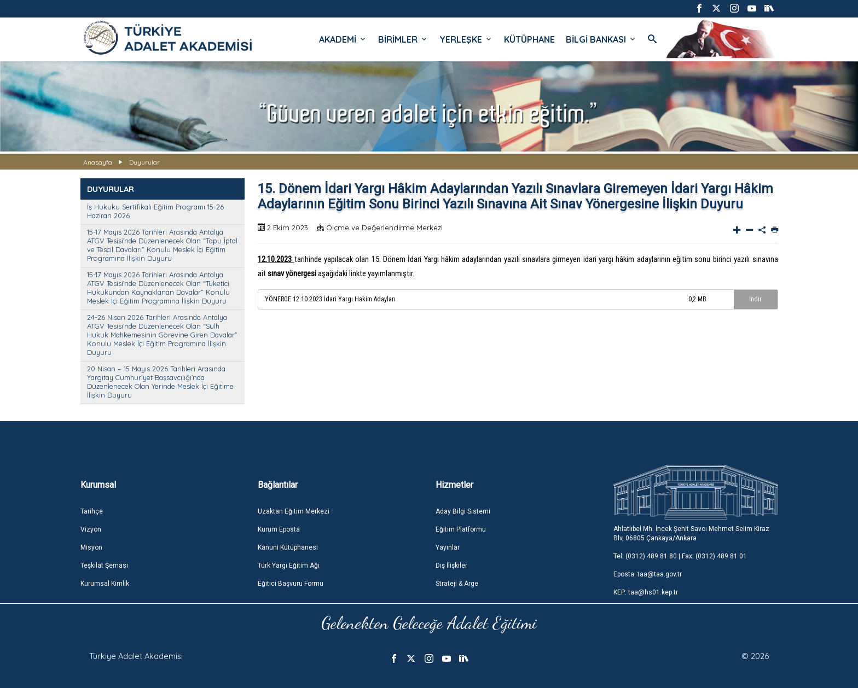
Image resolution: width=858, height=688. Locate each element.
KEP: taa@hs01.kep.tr (645, 592)
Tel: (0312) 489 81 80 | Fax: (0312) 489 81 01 (680, 556)
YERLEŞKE (466, 39)
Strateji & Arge (457, 583)
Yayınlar (448, 547)
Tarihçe (91, 511)
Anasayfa (97, 162)
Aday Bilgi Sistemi (463, 511)
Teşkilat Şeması (104, 565)
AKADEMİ (343, 39)
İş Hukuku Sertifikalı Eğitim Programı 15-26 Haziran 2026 (155, 211)
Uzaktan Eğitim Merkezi (293, 511)
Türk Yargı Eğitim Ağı (289, 565)
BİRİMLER (403, 39)
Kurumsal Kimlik (104, 583)
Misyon (91, 547)
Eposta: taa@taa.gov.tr (647, 574)
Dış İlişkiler (451, 565)
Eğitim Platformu (461, 529)
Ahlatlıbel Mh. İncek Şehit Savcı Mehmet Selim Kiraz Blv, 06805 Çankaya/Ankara (691, 533)
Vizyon (90, 529)
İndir (755, 299)
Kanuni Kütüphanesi (288, 547)
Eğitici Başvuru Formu (290, 583)
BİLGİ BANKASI (601, 39)
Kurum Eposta (279, 529)
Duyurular (144, 162)
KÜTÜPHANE (529, 39)
